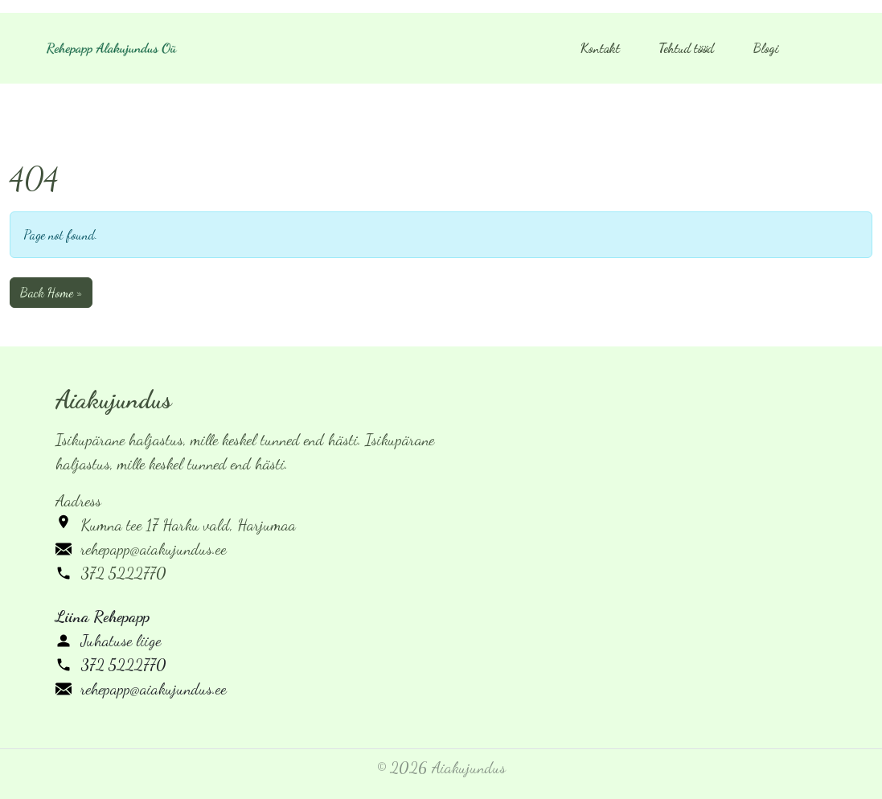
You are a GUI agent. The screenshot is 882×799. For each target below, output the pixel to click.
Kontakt (600, 47)
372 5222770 (123, 573)
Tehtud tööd (686, 47)
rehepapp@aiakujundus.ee (153, 549)
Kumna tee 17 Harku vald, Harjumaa (188, 525)
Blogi (766, 47)
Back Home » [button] (51, 292)
